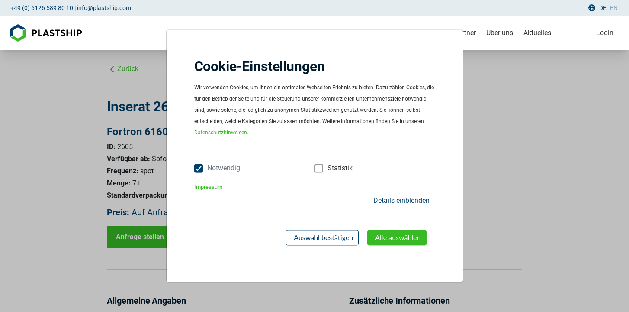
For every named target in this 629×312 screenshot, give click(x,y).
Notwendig (223, 168)
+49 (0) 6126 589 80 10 (41, 7)
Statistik (340, 168)
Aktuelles (537, 33)
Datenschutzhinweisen (220, 133)
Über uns (499, 33)
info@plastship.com (104, 7)
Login (604, 33)
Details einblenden (401, 200)
